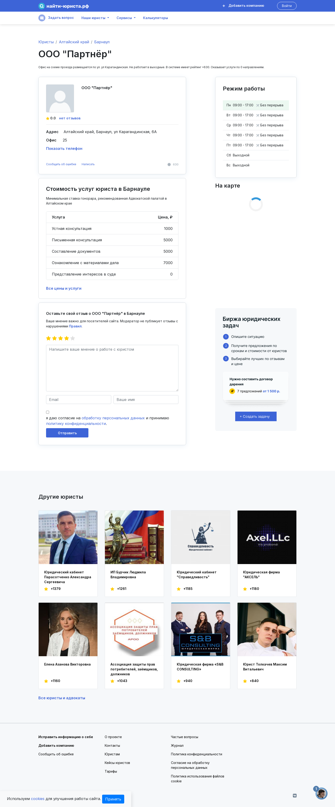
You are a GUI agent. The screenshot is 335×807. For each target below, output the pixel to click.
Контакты (112, 745)
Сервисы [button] (124, 18)
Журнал (177, 745)
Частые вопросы (184, 737)
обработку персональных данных (113, 418)
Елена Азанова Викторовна (67, 664)
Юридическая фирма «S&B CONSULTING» (200, 666)
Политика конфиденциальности (196, 754)
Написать (88, 164)
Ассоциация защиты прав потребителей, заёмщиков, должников (134, 669)
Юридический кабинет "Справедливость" (197, 574)
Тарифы (111, 771)
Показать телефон (64, 148)
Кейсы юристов (117, 763)
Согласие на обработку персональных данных (190, 765)
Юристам (112, 754)
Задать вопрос (56, 17)
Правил (75, 326)
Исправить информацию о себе (65, 737)
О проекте (113, 737)
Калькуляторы (155, 18)
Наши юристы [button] (93, 18)
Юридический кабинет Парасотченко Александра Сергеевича (67, 577)
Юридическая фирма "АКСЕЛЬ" (261, 574)
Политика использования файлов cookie (197, 778)
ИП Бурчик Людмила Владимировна (128, 574)
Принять (113, 799)
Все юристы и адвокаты (61, 698)
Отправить (67, 433)
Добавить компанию (243, 5)
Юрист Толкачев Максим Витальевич (265, 666)
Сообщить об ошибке (61, 164)
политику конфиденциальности (76, 423)
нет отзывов (69, 118)
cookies (37, 798)
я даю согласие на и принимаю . (107, 421)
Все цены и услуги (63, 288)
